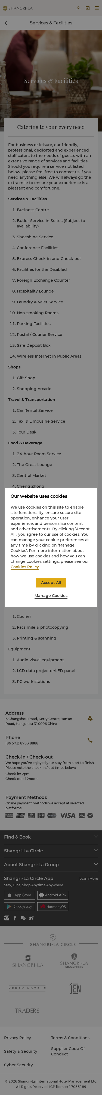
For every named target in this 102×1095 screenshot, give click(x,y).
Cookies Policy (25, 566)
